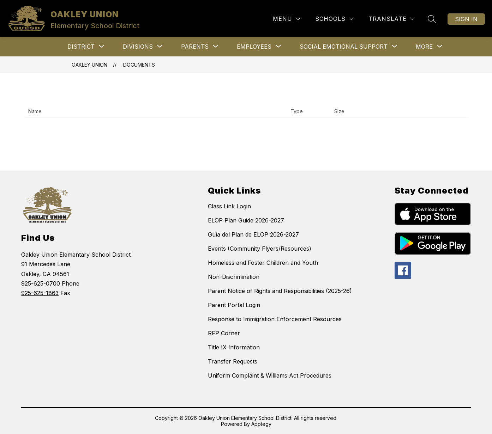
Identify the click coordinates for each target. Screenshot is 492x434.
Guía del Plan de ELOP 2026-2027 (253, 234)
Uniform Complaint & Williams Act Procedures (269, 375)
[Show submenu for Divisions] (138, 46)
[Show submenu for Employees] (254, 46)
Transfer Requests (232, 361)
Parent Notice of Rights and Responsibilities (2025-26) (280, 290)
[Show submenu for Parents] (195, 46)
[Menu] (286, 18)
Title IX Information (234, 347)
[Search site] (432, 19)
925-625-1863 (40, 293)
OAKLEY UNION (89, 65)
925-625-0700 (40, 283)
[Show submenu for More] (424, 46)
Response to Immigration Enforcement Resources (275, 319)
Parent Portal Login (234, 304)
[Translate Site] (391, 18)
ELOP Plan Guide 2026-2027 (246, 220)
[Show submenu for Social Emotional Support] (344, 46)
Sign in (466, 19)
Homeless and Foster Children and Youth (263, 262)
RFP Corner (224, 333)
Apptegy (261, 424)
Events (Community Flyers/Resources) (259, 248)
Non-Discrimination (233, 276)
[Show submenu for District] (81, 46)
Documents (139, 65)
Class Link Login (229, 206)
